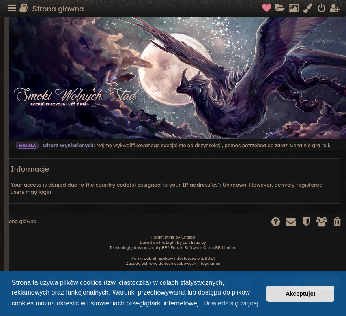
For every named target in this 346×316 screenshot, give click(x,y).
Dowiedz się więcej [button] (231, 303)
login (45, 192)
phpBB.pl (206, 258)
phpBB (160, 247)
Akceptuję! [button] (301, 293)
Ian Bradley (194, 242)
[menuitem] (267, 9)
